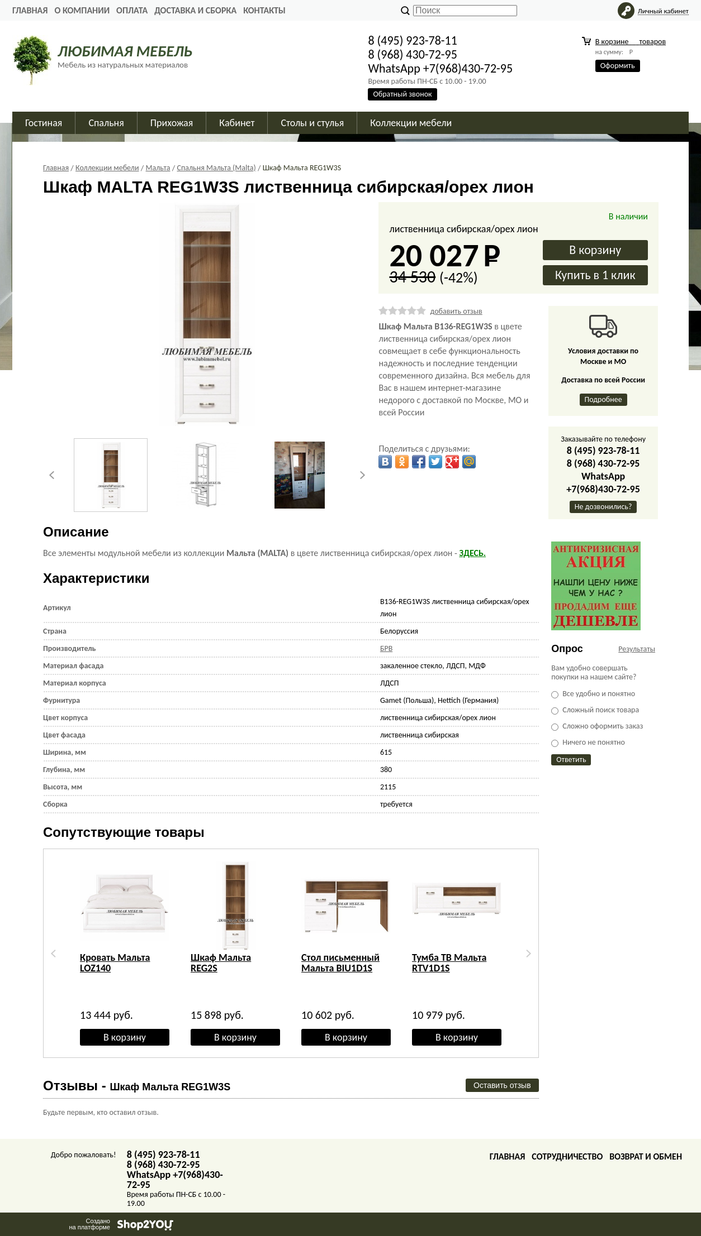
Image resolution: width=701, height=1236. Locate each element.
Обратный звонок (402, 94)
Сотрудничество (567, 1156)
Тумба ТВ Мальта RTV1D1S (449, 962)
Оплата (132, 10)
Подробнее (603, 399)
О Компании (82, 10)
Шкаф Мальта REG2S (221, 962)
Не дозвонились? (603, 506)
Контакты (264, 10)
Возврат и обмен (645, 1156)
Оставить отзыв (502, 1085)
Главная (30, 10)
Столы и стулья (312, 123)
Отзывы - (136, 1085)
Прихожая (171, 123)
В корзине (630, 41)
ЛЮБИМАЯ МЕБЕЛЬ (125, 51)
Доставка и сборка (195, 10)
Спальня (106, 123)
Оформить (617, 65)
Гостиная (43, 123)
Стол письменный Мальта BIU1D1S (340, 962)
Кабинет (236, 123)
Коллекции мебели (411, 123)
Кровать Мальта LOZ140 (115, 962)
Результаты (636, 649)
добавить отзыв (456, 311)
